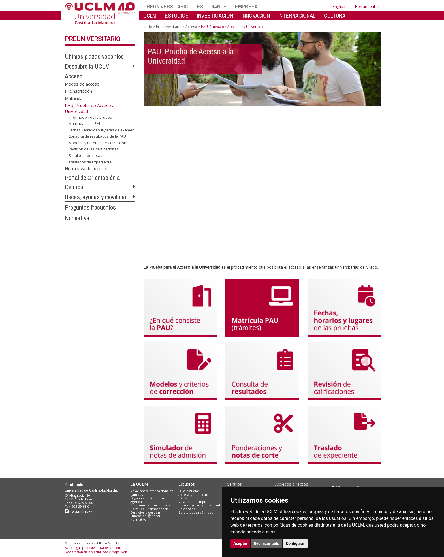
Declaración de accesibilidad (86, 552)
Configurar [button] (295, 543)
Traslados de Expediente (90, 161)
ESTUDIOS (177, 15)
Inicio (148, 26)
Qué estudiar (188, 491)
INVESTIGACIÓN (215, 15)
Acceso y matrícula (193, 494)
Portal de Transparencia (149, 509)
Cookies (90, 547)
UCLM (150, 15)
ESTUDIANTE (212, 6)
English (338, 6)
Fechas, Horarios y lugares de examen (102, 130)
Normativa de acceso (85, 168)
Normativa (77, 218)
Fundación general (145, 516)
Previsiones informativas (150, 505)
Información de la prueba (90, 116)
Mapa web (119, 552)
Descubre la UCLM (87, 66)
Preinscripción (78, 91)
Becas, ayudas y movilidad (96, 197)
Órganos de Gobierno (147, 498)
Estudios (186, 484)
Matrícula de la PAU (85, 123)
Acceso (73, 76)
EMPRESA (246, 6)
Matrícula (73, 98)
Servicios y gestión (145, 512)
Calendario (187, 509)
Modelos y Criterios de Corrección (97, 142)
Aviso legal (73, 547)
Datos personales (113, 547)
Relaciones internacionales (152, 491)
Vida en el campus (193, 502)
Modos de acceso (82, 83)
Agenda (136, 502)
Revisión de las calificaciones (94, 148)
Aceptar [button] (240, 543)
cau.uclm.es (79, 511)
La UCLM (139, 484)
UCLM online (188, 498)
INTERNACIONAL (296, 15)
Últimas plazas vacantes (94, 56)
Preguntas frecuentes (90, 207)
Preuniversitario (92, 38)
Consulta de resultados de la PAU (97, 136)
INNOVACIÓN (256, 15)
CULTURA (334, 15)
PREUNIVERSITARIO (166, 6)
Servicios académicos (195, 512)
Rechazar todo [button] (266, 543)
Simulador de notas (85, 155)
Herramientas (367, 6)
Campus (136, 494)
